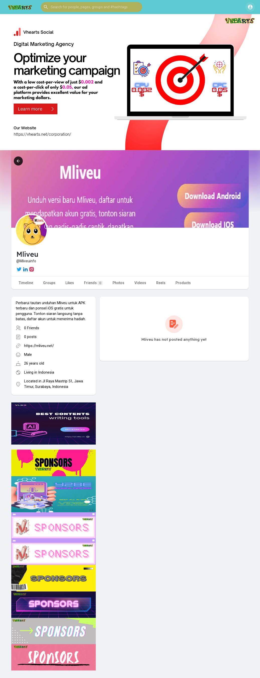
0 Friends (31, 328)
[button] (91, 7)
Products (183, 283)
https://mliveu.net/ (39, 346)
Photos (118, 283)
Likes (69, 283)
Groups (49, 283)
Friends (93, 283)
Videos (140, 283)
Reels (160, 283)
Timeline (26, 283)
